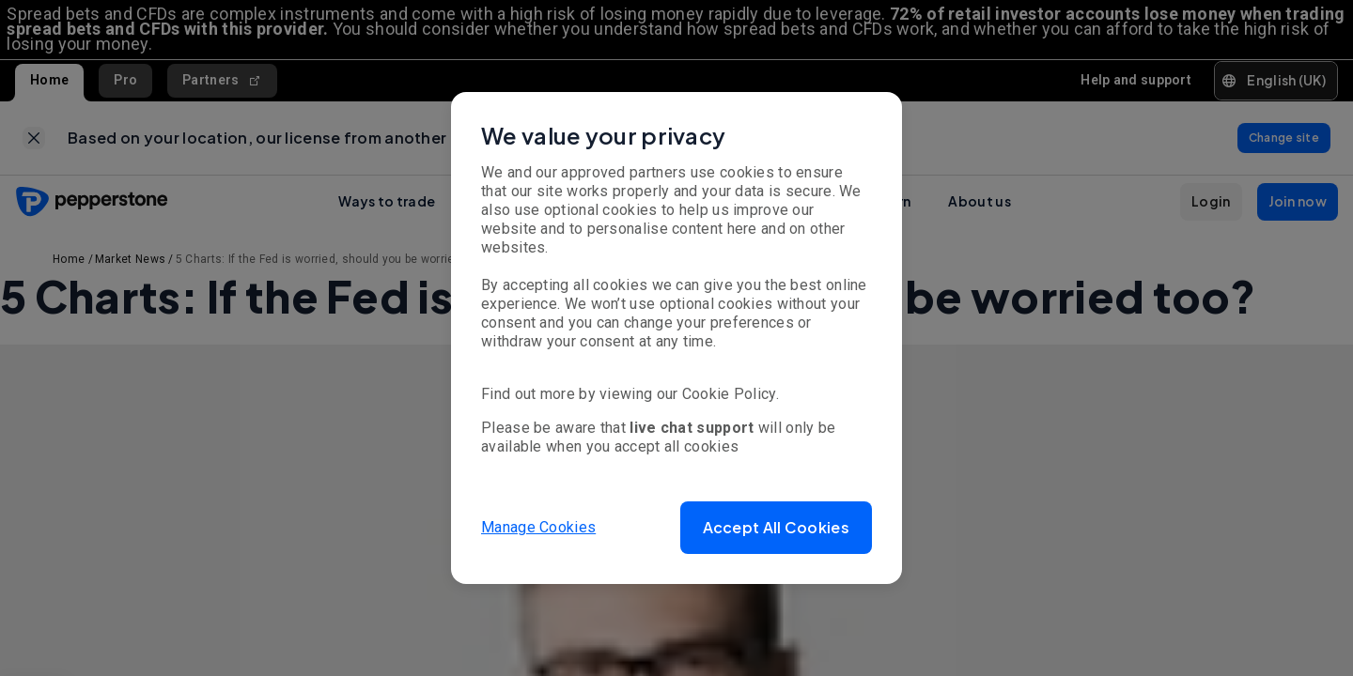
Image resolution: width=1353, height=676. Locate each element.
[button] (776, 527)
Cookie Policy (729, 394)
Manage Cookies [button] (538, 527)
